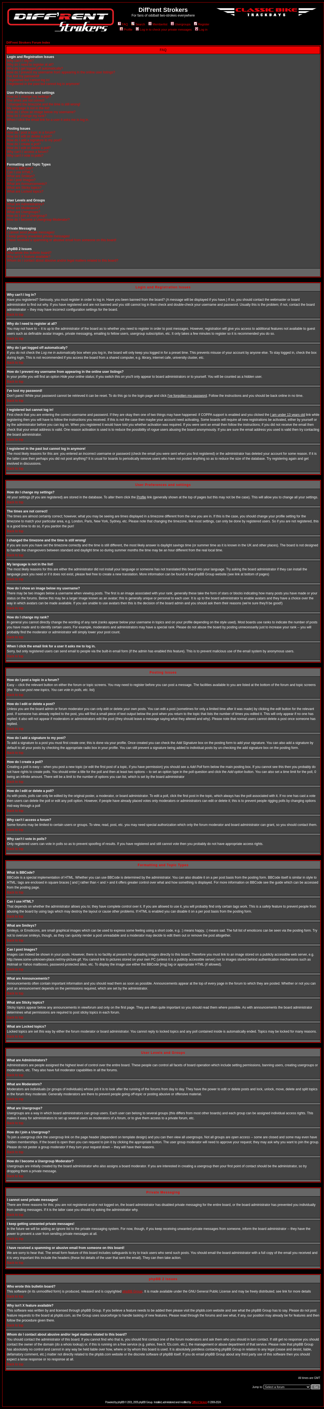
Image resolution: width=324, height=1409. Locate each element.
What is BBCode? (20, 168)
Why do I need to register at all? (30, 65)
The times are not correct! (26, 100)
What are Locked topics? (25, 191)
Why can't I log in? (20, 61)
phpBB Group (132, 1291)
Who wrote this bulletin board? (29, 253)
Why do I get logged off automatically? (35, 68)
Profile (126, 29)
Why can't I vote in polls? (25, 156)
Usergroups (181, 24)
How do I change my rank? (26, 116)
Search (138, 24)
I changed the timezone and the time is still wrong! (43, 104)
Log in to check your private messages (164, 29)
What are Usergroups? (23, 212)
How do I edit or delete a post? (29, 136)
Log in (201, 29)
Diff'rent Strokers (199, 1402)
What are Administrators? (25, 204)
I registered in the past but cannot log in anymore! (43, 84)
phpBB (120, 1402)
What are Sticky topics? (24, 188)
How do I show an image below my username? (41, 112)
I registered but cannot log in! (28, 80)
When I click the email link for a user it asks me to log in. (48, 120)
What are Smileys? (21, 176)
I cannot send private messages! (31, 232)
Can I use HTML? (20, 172)
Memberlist (157, 24)
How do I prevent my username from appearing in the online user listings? (61, 72)
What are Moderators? (23, 208)
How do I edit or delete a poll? (29, 148)
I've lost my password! (23, 76)
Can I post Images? (21, 180)
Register (201, 24)
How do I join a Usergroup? (27, 216)
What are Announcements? (27, 184)
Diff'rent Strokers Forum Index (28, 42)
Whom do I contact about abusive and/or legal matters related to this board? (62, 260)
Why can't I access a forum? (27, 152)
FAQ (123, 24)
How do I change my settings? (29, 97)
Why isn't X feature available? (28, 257)
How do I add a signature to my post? (34, 140)
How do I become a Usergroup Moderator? (38, 220)
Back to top (15, 315)
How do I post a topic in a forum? (31, 132)
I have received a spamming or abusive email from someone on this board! (61, 240)
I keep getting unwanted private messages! (38, 236)
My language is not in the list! (28, 108)
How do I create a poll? (24, 144)
